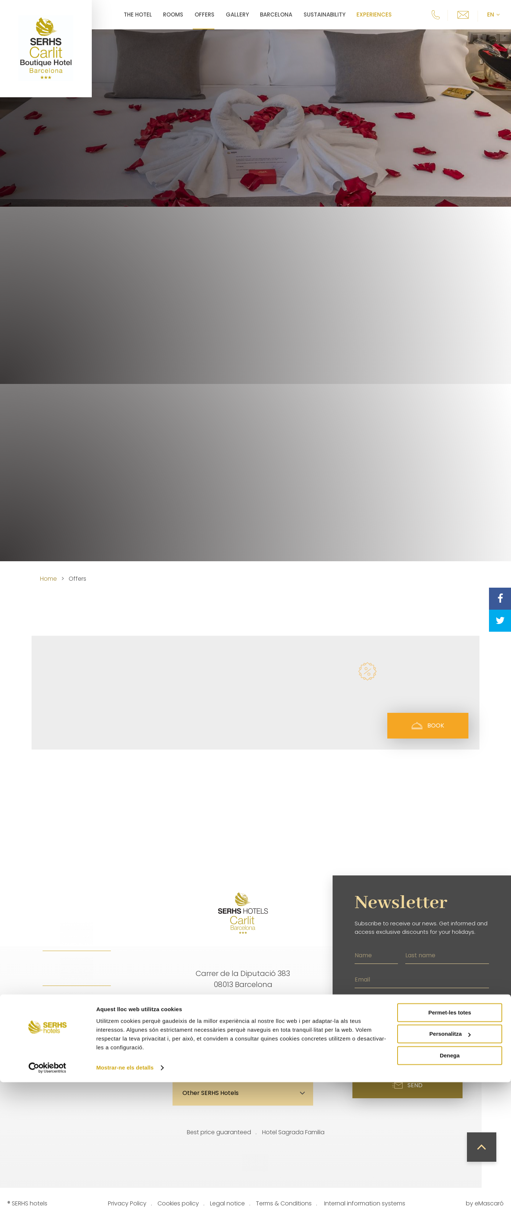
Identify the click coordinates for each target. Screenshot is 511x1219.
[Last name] (447, 954)
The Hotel (138, 14)
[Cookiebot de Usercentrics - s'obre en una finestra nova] (47, 1204)
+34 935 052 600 (243, 1019)
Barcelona (276, 14)
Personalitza (450, 1171)
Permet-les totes (449, 1149)
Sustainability (324, 14)
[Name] (376, 954)
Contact (282, 1055)
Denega (450, 1192)
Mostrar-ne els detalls (124, 1204)
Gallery (237, 14)
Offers (204, 14)
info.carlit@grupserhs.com (243, 1008)
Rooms (173, 14)
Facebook (76, 1056)
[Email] (422, 978)
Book (428, 725)
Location (204, 1055)
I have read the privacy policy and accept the (426, 1041)
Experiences (374, 14)
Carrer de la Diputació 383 (243, 973)
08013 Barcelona (243, 984)
